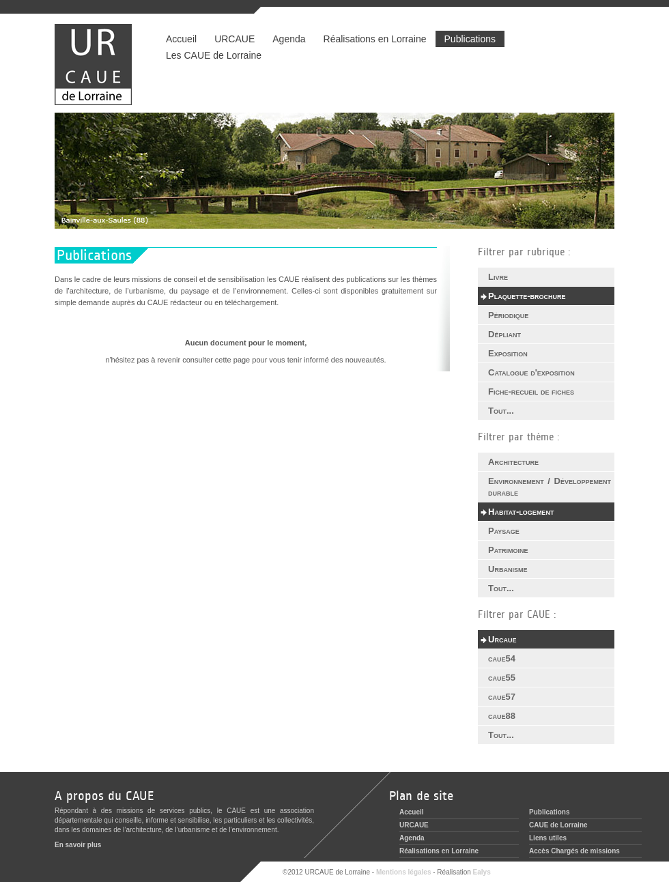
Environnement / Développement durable (549, 487)
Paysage (503, 531)
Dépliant (504, 334)
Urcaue (502, 639)
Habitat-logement (521, 512)
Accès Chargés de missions (574, 851)
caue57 (501, 697)
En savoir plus (78, 845)
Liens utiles (548, 838)
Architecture (513, 462)
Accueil (181, 38)
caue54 (501, 658)
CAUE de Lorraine (558, 825)
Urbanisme (507, 569)
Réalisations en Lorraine (375, 38)
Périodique (508, 315)
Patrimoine (508, 550)
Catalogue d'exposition (531, 372)
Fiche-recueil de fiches (531, 391)
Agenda (288, 38)
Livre (498, 277)
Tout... (501, 411)
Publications (470, 38)
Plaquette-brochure (527, 296)
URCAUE (234, 38)
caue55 (501, 677)
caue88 (501, 716)
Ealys (482, 872)
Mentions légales (403, 872)
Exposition (508, 353)
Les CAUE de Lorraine (213, 55)
